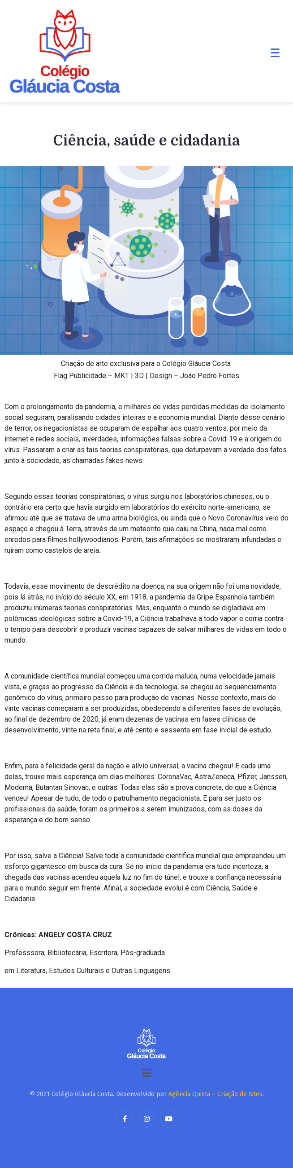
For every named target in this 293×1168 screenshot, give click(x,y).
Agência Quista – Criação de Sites (215, 1094)
